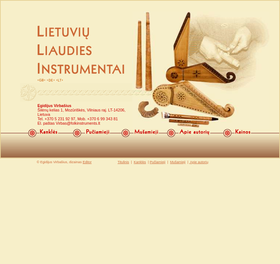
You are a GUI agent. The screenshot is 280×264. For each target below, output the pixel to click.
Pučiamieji (157, 162)
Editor (87, 162)
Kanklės (140, 162)
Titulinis (123, 162)
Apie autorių (198, 162)
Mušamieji (178, 162)
